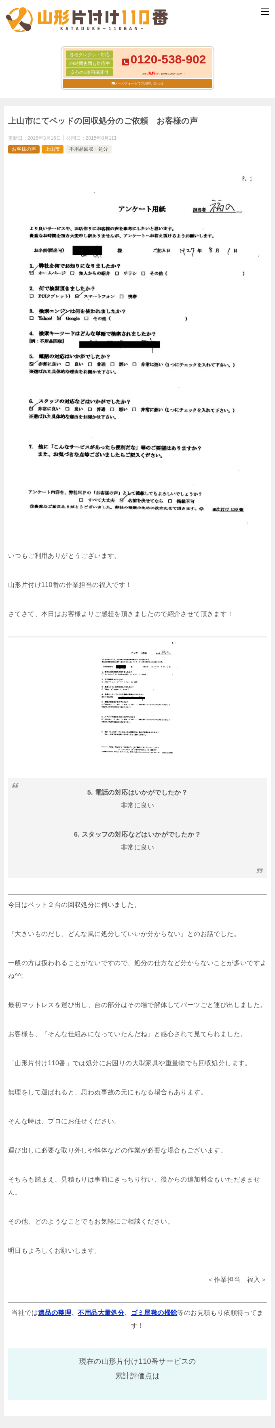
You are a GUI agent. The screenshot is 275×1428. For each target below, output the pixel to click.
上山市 (52, 149)
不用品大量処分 (101, 1312)
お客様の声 (24, 149)
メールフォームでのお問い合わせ (139, 83)
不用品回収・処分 (88, 149)
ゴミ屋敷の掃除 (154, 1312)
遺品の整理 (54, 1312)
